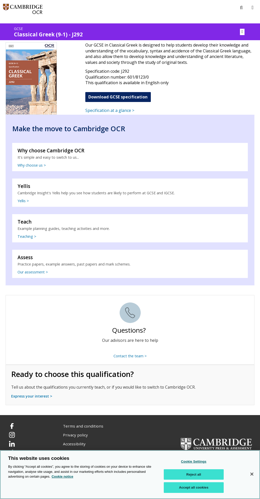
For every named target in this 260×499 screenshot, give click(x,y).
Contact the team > (130, 356)
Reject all (193, 474)
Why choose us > (32, 165)
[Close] (251, 474)
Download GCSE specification (118, 97)
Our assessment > (33, 272)
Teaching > (27, 236)
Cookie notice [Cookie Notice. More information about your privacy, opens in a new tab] (62, 476)
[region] (130, 474)
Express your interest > (31, 396)
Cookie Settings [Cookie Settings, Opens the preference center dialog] (193, 461)
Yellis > (23, 200)
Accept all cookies (193, 487)
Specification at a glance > (109, 110)
